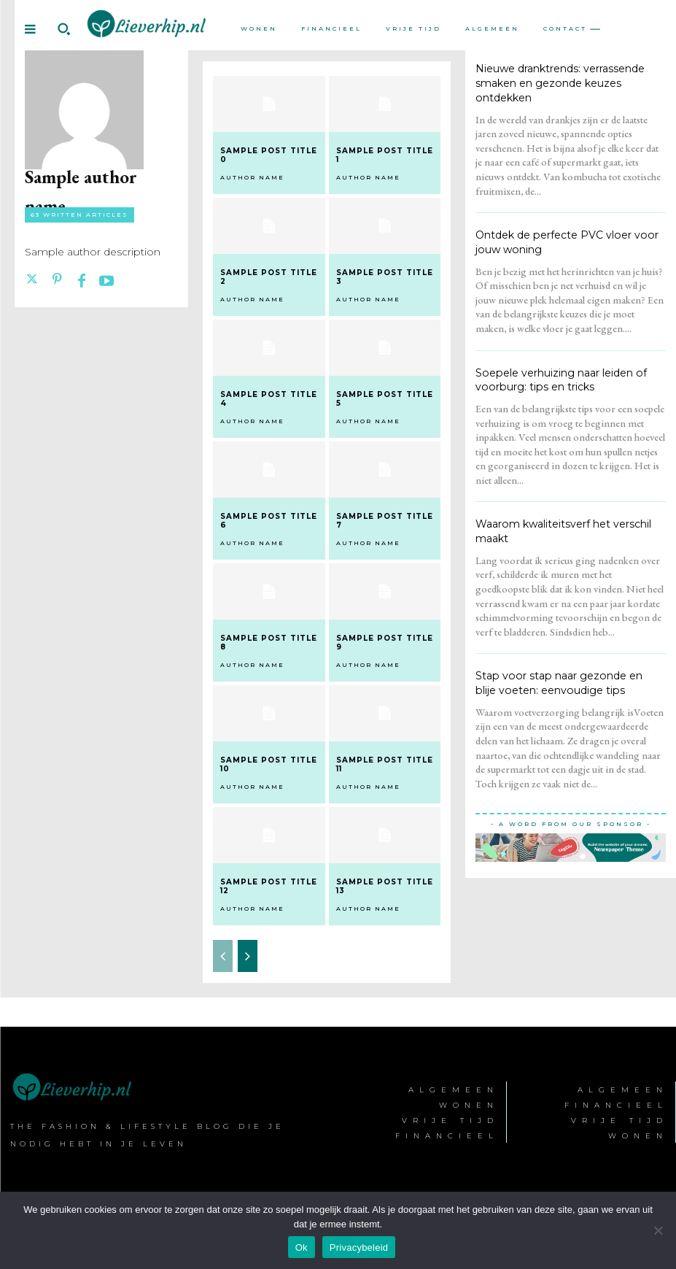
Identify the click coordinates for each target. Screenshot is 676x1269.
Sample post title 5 (384, 399)
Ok (301, 1247)
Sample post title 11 (384, 764)
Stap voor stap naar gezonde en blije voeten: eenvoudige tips (568, 682)
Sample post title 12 (268, 885)
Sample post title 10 (268, 764)
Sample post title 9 (384, 642)
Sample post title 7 (384, 520)
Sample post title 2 (268, 277)
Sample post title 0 (268, 155)
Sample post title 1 (384, 155)
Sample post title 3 (384, 277)
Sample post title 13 (384, 885)
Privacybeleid (359, 1247)
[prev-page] (223, 955)
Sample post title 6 (268, 520)
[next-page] (247, 955)
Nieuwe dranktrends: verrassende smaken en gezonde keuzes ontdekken (560, 83)
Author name (252, 177)
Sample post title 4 (268, 399)
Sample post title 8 (268, 642)
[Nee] (657, 1230)
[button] (63, 29)
